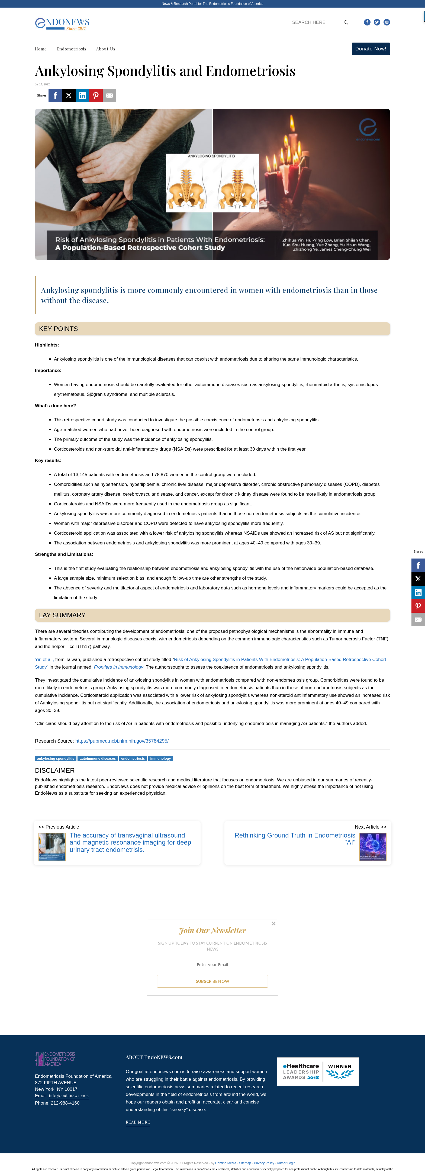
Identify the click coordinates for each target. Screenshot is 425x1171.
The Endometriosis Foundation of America (233, 4)
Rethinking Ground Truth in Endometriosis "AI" (294, 839)
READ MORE (138, 1122)
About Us (105, 49)
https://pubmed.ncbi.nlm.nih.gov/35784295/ (122, 741)
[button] (212, 930)
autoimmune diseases (98, 758)
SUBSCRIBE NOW (212, 981)
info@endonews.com (69, 1095)
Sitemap (245, 1163)
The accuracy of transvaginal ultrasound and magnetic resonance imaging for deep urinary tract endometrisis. (130, 842)
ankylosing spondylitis (55, 758)
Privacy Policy (264, 1163)
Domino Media (225, 1163)
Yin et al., (45, 659)
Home (41, 49)
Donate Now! (371, 49)
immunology (160, 758)
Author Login (286, 1163)
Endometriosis (71, 49)
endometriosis (133, 758)
